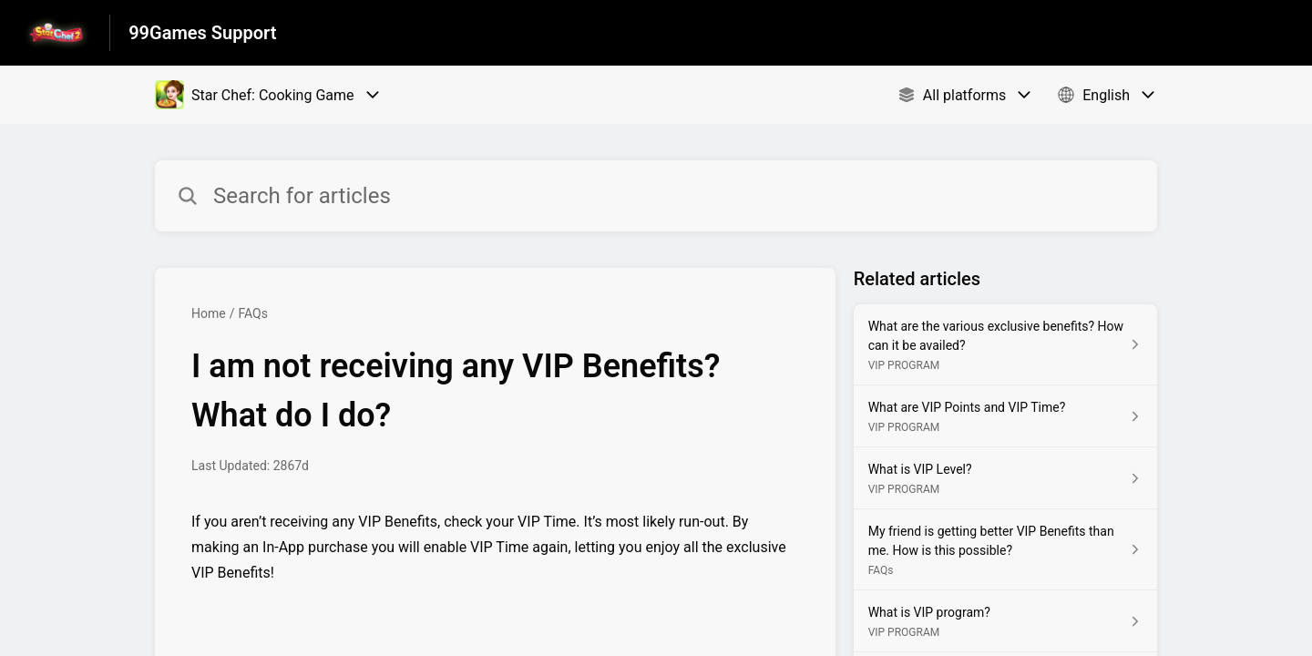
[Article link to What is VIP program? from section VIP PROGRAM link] (1005, 621)
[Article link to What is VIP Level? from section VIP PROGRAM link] (1005, 478)
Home (208, 313)
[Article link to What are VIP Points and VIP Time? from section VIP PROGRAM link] (1005, 416)
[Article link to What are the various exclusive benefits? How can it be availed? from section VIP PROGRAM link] (1005, 344)
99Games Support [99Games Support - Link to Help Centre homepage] (202, 33)
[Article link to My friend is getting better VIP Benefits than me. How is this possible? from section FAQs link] (1005, 549)
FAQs (253, 313)
